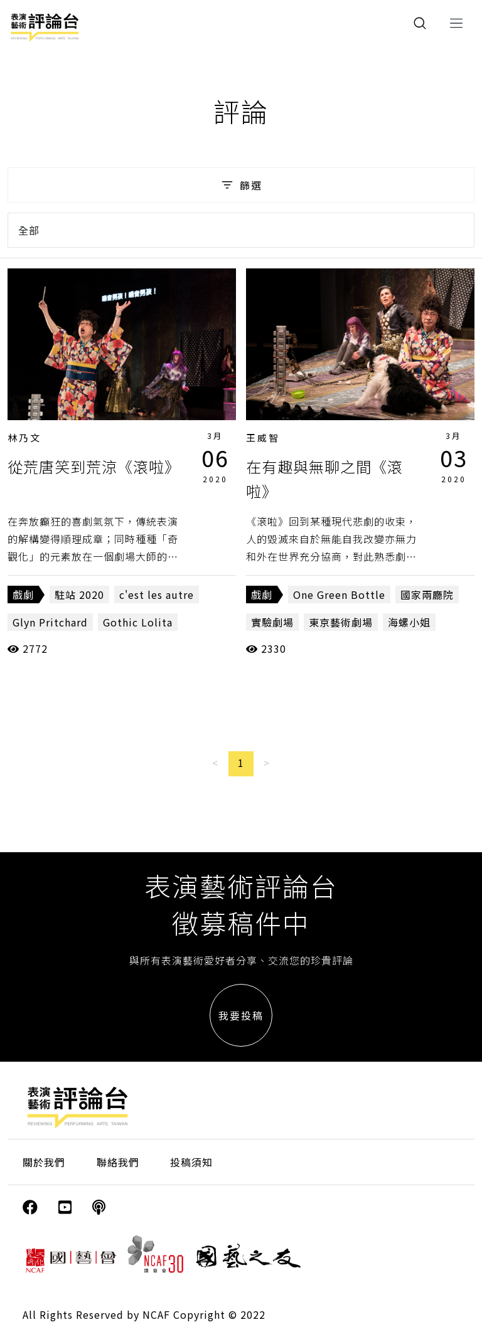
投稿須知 (191, 1162)
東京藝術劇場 (341, 622)
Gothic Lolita (138, 622)
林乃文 (24, 437)
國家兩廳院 (427, 594)
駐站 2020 (79, 594)
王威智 (263, 437)
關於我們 (44, 1162)
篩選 (241, 185)
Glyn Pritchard (50, 622)
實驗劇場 (272, 622)
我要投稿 (241, 1015)
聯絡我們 (118, 1162)
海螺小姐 (409, 622)
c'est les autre (156, 594)
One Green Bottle (339, 594)
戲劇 (23, 594)
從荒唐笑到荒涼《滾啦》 (94, 466)
